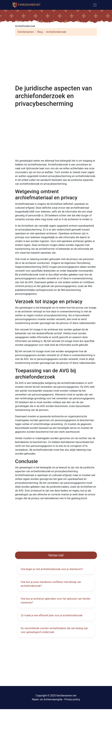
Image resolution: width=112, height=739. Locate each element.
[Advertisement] (56, 60)
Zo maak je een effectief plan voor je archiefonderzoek (51, 615)
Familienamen (26, 31)
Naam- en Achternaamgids (47, 699)
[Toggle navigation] (94, 5)
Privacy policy (72, 699)
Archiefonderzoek (56, 31)
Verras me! (56, 555)
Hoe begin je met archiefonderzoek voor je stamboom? (52, 569)
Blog (40, 31)
